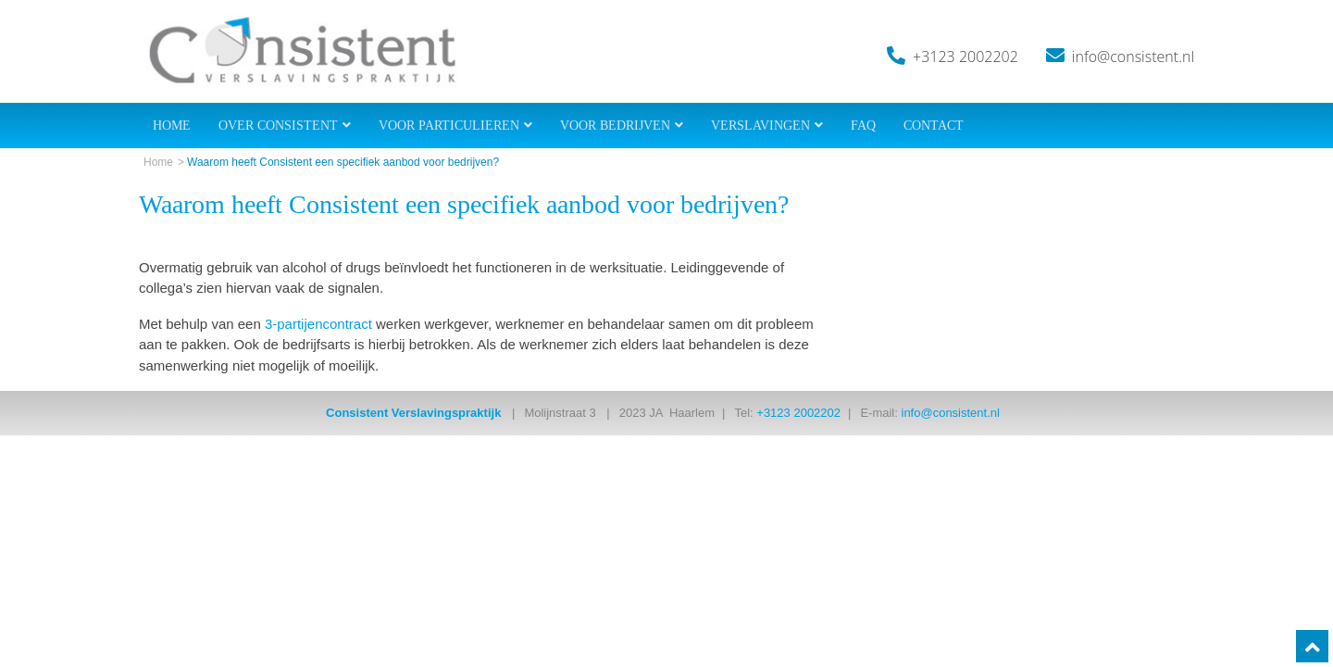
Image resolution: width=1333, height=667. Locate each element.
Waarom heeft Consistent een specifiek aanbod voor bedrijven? (343, 162)
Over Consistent (278, 125)
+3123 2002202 (965, 56)
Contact (933, 125)
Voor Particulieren (449, 125)
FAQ (863, 125)
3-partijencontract (318, 324)
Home (172, 125)
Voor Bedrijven (615, 125)
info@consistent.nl (1133, 56)
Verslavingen (760, 125)
